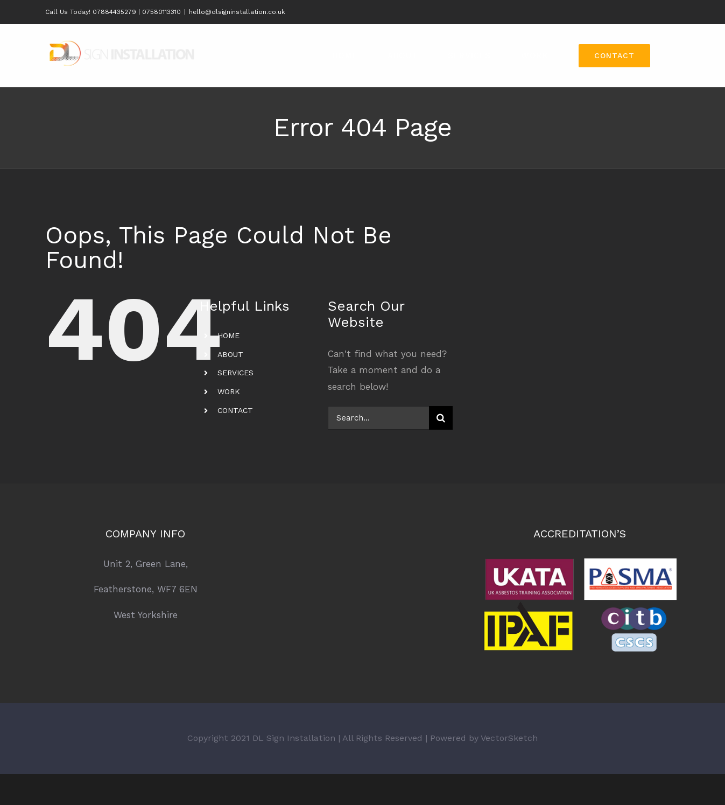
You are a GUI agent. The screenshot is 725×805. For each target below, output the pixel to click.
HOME (228, 335)
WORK (228, 391)
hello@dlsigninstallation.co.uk (237, 12)
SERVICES (235, 372)
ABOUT (230, 354)
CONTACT (235, 410)
